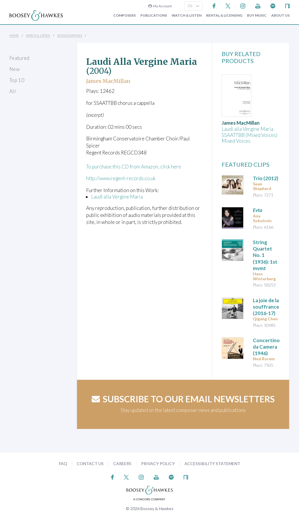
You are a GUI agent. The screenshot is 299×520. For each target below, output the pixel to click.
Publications (153, 15)
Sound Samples (69, 35)
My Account (160, 6)
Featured (19, 58)
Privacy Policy (158, 463)
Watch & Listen (186, 15)
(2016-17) (266, 306)
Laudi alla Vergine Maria (117, 197)
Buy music (257, 15)
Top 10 (16, 80)
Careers (122, 463)
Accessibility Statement (212, 463)
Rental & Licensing (224, 15)
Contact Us (90, 463)
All (12, 91)
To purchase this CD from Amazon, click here (133, 167)
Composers (124, 15)
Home (14, 35)
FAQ (63, 463)
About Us (280, 15)
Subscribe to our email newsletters (183, 399)
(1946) (266, 346)
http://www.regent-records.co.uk (121, 178)
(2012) (265, 178)
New (14, 69)
